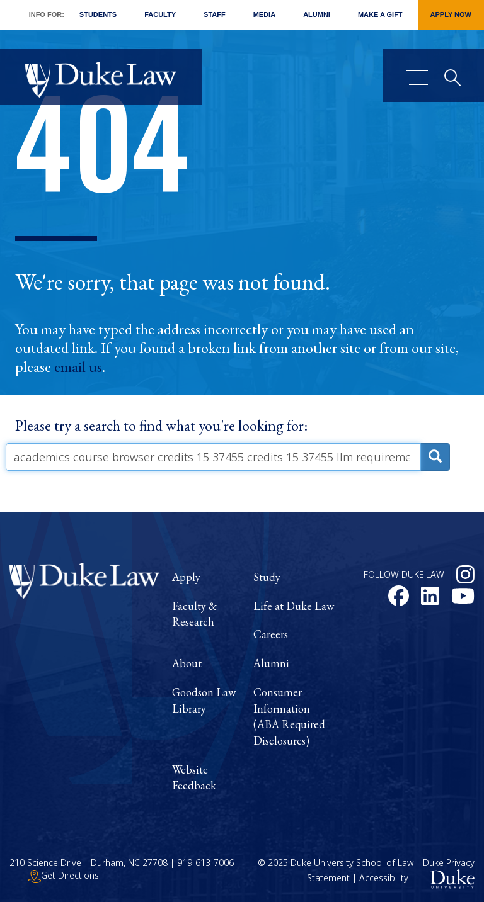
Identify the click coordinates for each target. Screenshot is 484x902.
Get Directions (63, 875)
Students (98, 14)
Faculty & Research (194, 614)
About (187, 663)
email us (78, 367)
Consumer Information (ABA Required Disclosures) (289, 716)
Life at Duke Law (293, 606)
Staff (215, 14)
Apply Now (450, 14)
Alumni (316, 14)
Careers (270, 634)
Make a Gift (380, 14)
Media (264, 14)
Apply (186, 577)
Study (266, 577)
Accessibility (383, 878)
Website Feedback (194, 777)
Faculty (160, 14)
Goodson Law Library (204, 700)
